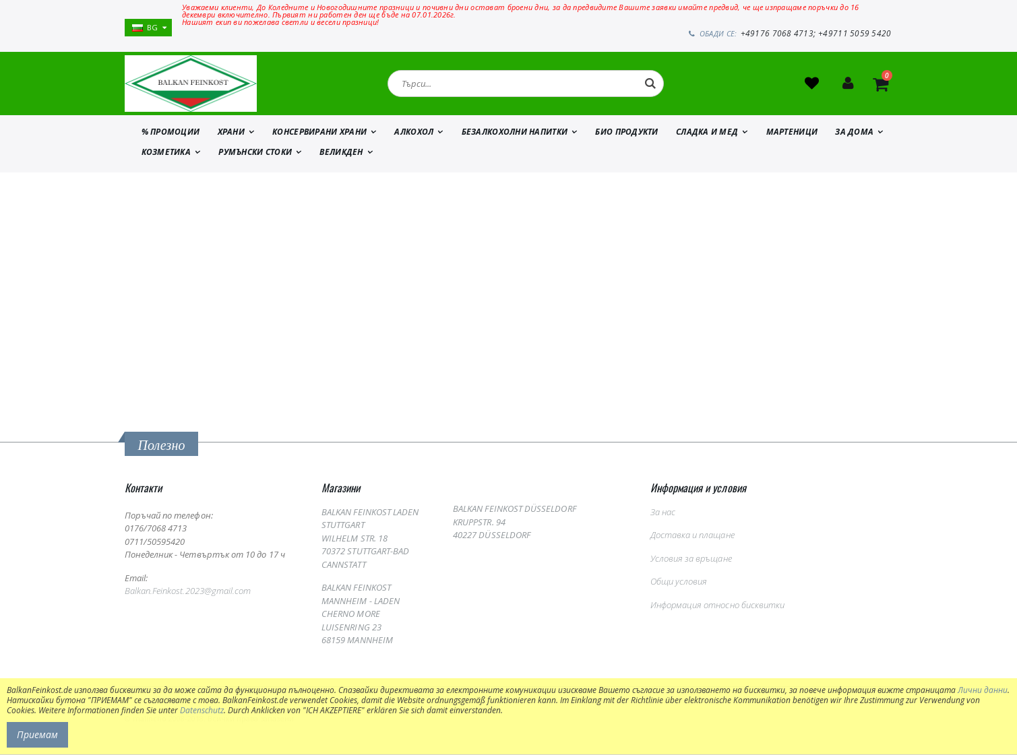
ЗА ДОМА (854, 133)
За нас (662, 512)
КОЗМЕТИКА (166, 153)
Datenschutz (202, 710)
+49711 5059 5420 (856, 33)
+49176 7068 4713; (782, 33)
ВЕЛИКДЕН (341, 153)
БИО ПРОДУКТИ (626, 133)
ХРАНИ (231, 133)
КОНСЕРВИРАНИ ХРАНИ (319, 133)
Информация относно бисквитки (717, 605)
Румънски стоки (255, 153)
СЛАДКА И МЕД (707, 133)
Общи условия (679, 583)
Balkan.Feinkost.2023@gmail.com (188, 592)
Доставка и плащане (692, 536)
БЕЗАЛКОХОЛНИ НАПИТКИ (515, 133)
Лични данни (983, 690)
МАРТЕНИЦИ (792, 133)
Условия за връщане (691, 559)
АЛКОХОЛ (413, 133)
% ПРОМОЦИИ (171, 133)
